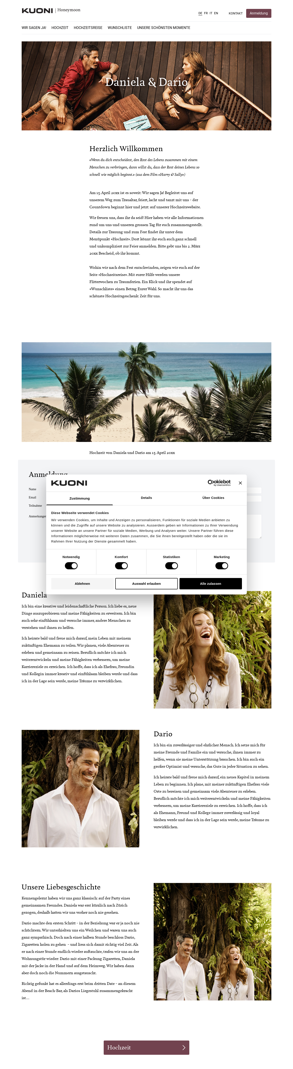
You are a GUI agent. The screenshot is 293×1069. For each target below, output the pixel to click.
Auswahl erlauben (146, 583)
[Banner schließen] (240, 483)
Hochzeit (60, 28)
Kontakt (236, 13)
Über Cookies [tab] (213, 498)
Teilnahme (35, 505)
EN (216, 13)
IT (211, 13)
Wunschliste (120, 28)
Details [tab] (146, 498)
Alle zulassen (210, 583)
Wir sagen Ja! (34, 28)
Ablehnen (82, 583)
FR (206, 13)
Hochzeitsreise (88, 28)
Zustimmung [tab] (80, 498)
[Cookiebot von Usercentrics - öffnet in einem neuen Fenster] (211, 483)
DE (200, 13)
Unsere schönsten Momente (163, 28)
